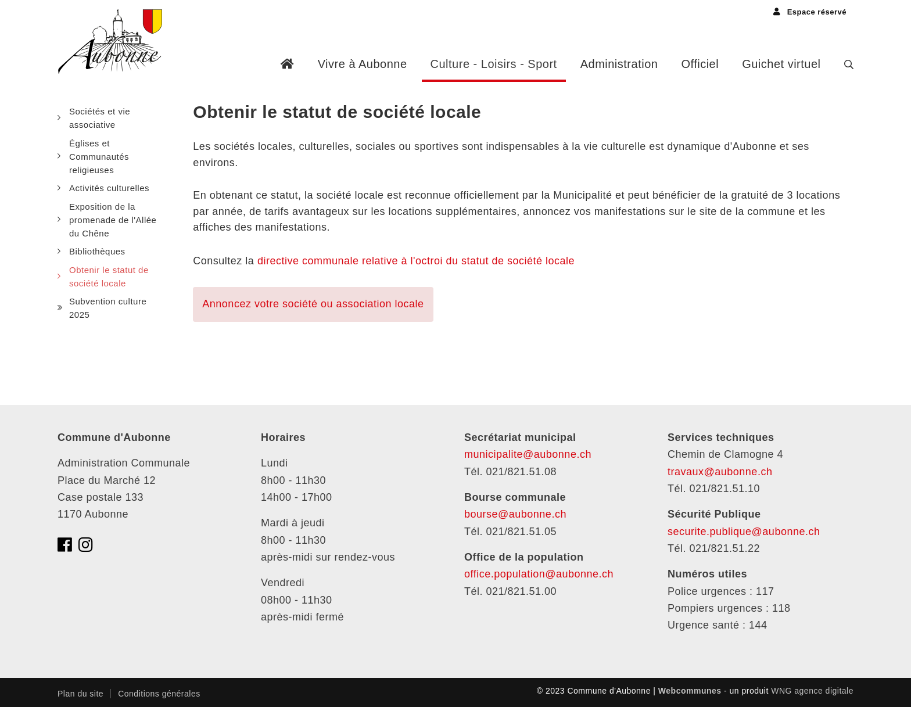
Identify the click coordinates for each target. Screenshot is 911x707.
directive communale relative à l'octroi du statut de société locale (416, 261)
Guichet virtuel (781, 64)
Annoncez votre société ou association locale (313, 304)
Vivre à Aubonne (362, 64)
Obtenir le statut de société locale (109, 276)
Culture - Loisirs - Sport (494, 64)
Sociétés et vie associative (99, 118)
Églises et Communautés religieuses (99, 156)
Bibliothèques (97, 251)
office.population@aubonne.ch (539, 574)
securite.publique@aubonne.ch (744, 531)
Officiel (700, 64)
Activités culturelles (109, 188)
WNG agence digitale (812, 690)
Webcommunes (690, 690)
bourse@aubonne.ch (515, 514)
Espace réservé (810, 12)
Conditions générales (159, 693)
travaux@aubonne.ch (720, 472)
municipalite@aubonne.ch (527, 454)
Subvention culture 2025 (107, 308)
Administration (619, 64)
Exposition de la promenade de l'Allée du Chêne (112, 220)
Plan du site (80, 693)
